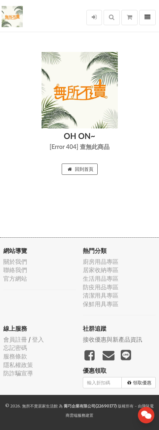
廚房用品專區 (100, 261)
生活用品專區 (100, 278)
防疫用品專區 (100, 287)
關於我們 (15, 261)
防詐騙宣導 (18, 373)
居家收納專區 (100, 270)
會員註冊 (15, 339)
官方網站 (15, 278)
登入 (38, 339)
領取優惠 (139, 383)
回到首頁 (80, 169)
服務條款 (15, 356)
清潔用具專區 (100, 295)
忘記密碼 (15, 348)
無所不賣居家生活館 (40, 406)
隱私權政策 (18, 365)
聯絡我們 (15, 270)
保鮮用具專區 (100, 304)
